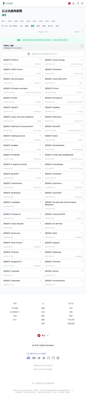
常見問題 (15, 308)
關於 (71, 316)
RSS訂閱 (71, 319)
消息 (71, 308)
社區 (43, 312)
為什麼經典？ (15, 312)
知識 (15, 316)
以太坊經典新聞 (12, 11)
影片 (15, 319)
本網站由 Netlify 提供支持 (43, 365)
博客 (71, 312)
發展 (43, 323)
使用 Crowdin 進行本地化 (43, 369)
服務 (43, 308)
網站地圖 (71, 323)
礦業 (43, 319)
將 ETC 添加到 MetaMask (43, 345)
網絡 (43, 316)
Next (77, 32)
